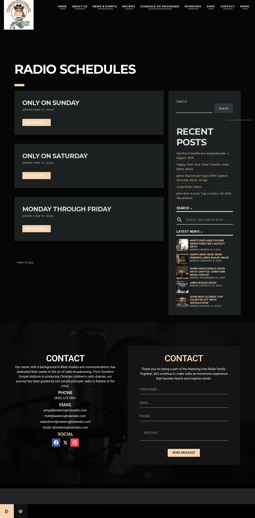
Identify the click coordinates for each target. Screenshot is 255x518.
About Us (79, 6)
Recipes (128, 6)
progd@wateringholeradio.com (65, 410)
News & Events (105, 6)
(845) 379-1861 (65, 398)
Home (62, 6)
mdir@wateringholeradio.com (65, 416)
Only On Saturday (55, 156)
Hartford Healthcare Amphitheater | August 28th (207, 243)
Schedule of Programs (159, 6)
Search (181, 101)
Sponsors (192, 6)
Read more (36, 123)
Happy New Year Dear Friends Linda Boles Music (209, 256)
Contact (227, 6)
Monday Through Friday (66, 209)
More (244, 6)
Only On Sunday (50, 103)
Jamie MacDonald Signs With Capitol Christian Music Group (207, 271)
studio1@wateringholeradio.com (65, 427)
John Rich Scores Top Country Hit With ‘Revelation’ (206, 299)
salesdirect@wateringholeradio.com (65, 422)
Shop (210, 6)
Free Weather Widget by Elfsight (238, 120)
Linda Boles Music (189, 187)
